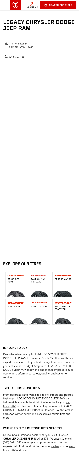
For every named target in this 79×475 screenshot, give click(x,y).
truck (6, 406)
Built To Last (39, 307)
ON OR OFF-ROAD (14, 280)
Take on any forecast (38, 280)
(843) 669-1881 (17, 57)
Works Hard (15, 307)
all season (41, 414)
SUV (12, 406)
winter (18, 414)
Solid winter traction (63, 308)
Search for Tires (58, 5)
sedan (55, 446)
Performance (63, 279)
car (68, 402)
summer (29, 414)
